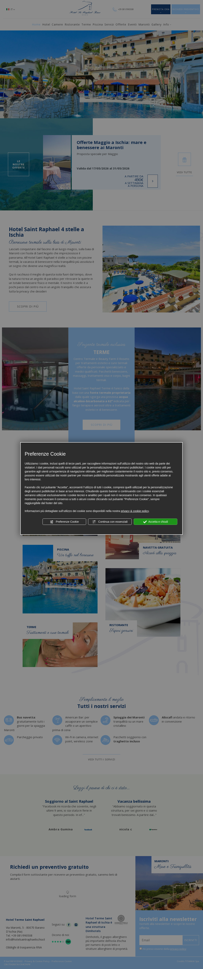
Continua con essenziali (110, 522)
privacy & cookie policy (135, 511)
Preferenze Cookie (64, 522)
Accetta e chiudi (155, 522)
